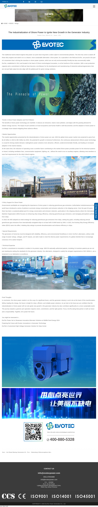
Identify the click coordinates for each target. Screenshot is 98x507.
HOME (5, 23)
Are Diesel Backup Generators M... (14, 452)
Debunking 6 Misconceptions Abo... (39, 452)
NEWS (11, 23)
